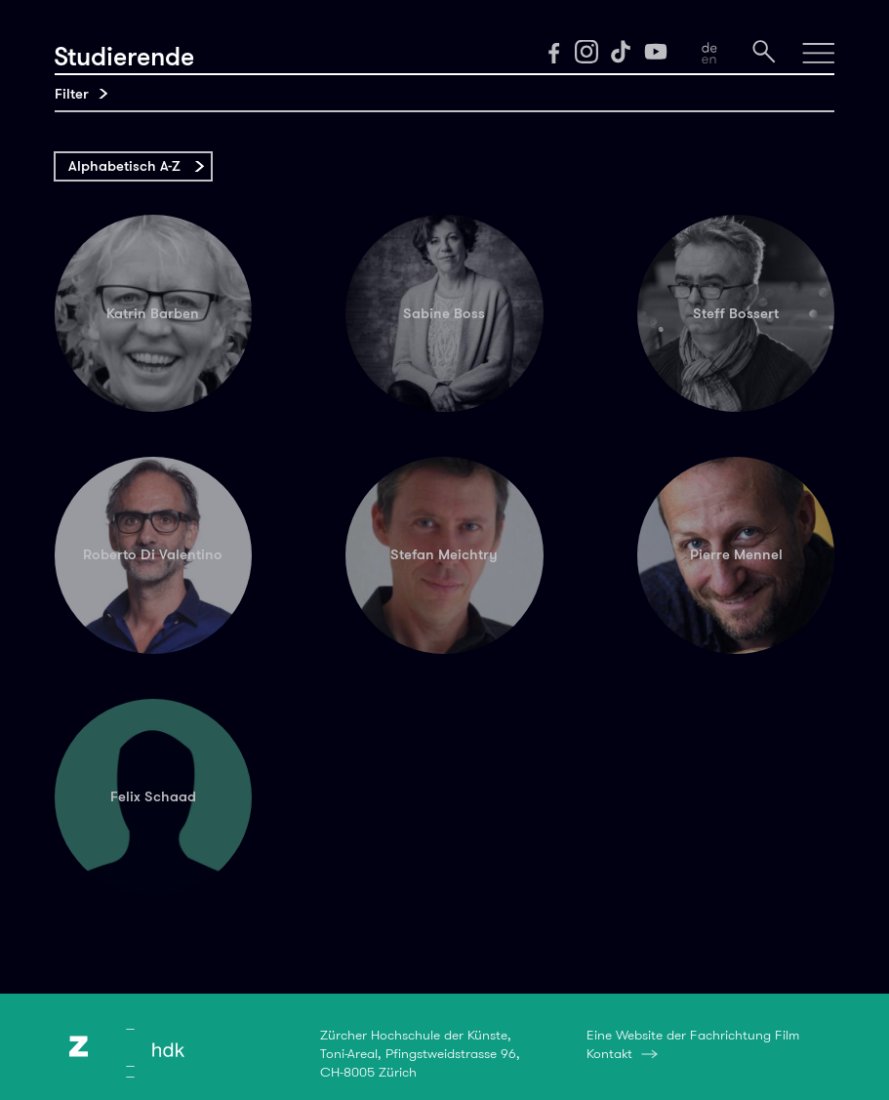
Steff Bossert (736, 313)
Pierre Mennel (736, 554)
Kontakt (609, 1053)
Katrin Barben (152, 313)
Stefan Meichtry (444, 554)
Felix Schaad (153, 796)
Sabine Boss (444, 313)
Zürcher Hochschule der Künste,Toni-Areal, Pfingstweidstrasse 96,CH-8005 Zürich (420, 1053)
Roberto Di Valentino (152, 554)
